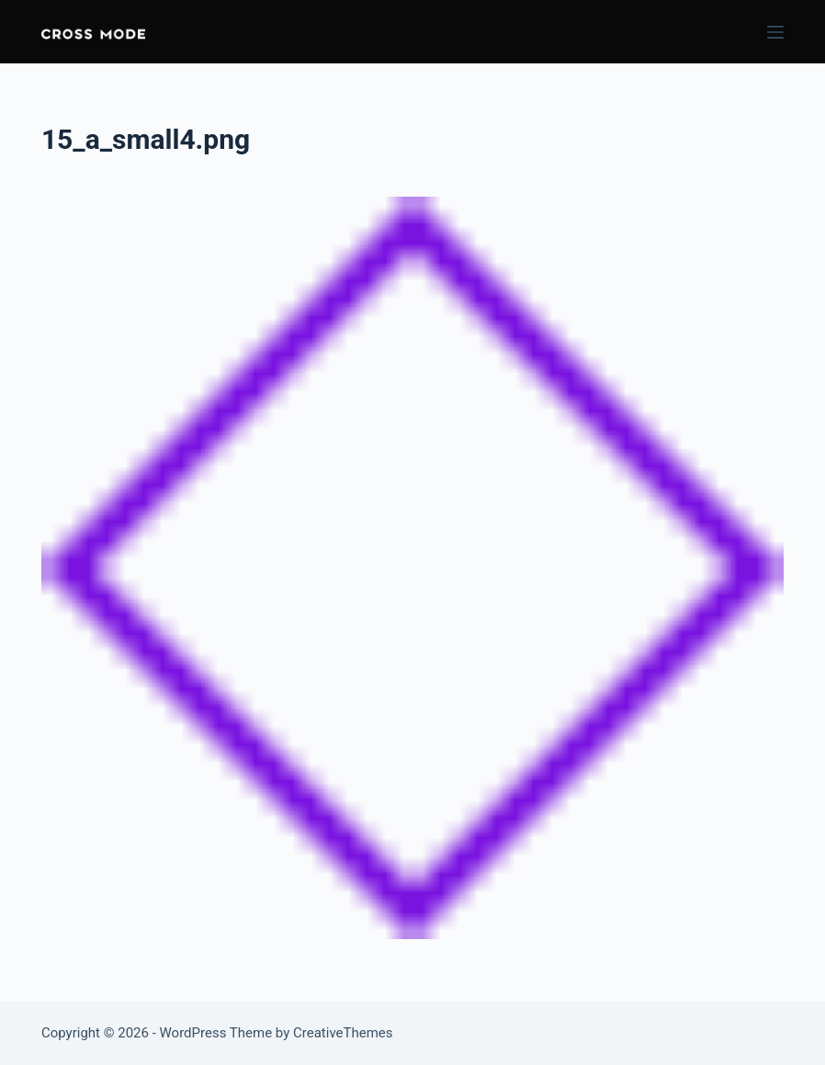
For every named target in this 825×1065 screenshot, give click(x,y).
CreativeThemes (343, 1033)
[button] (93, 31)
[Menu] (775, 32)
